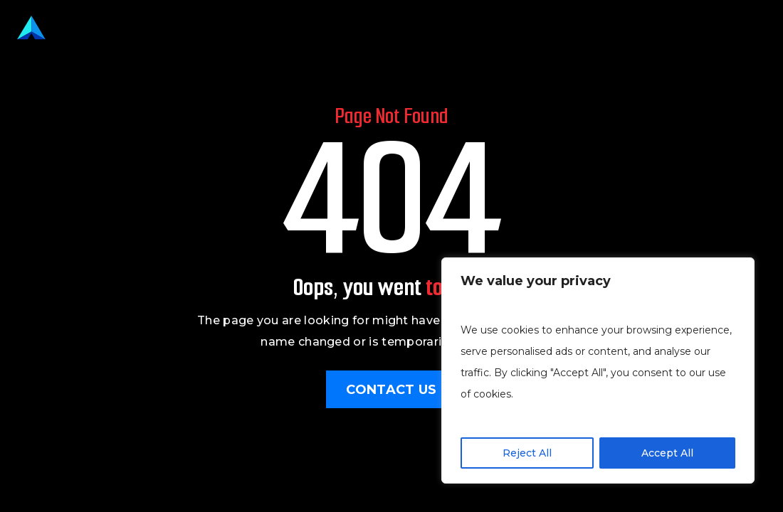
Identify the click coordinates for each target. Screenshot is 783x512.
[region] (598, 370)
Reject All (527, 453)
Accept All (667, 453)
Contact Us (391, 390)
